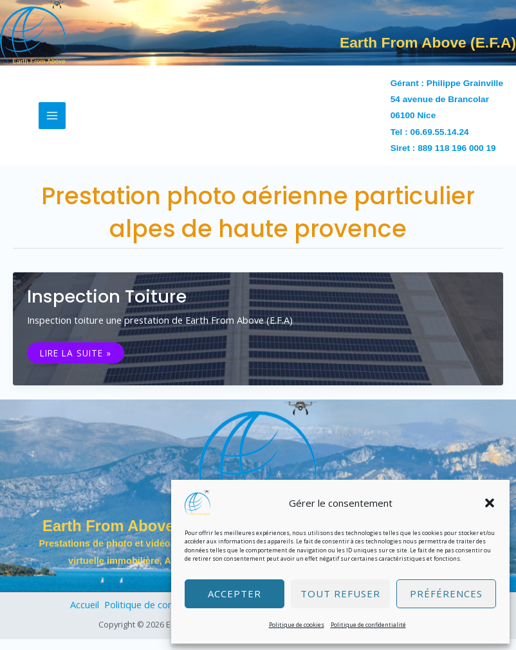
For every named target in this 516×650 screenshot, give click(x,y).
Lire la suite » (75, 362)
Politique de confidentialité (368, 624)
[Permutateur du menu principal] (52, 126)
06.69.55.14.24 (439, 143)
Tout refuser (340, 593)
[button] (489, 502)
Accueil (81, 615)
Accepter (234, 593)
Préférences (446, 593)
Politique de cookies (296, 624)
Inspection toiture (107, 308)
